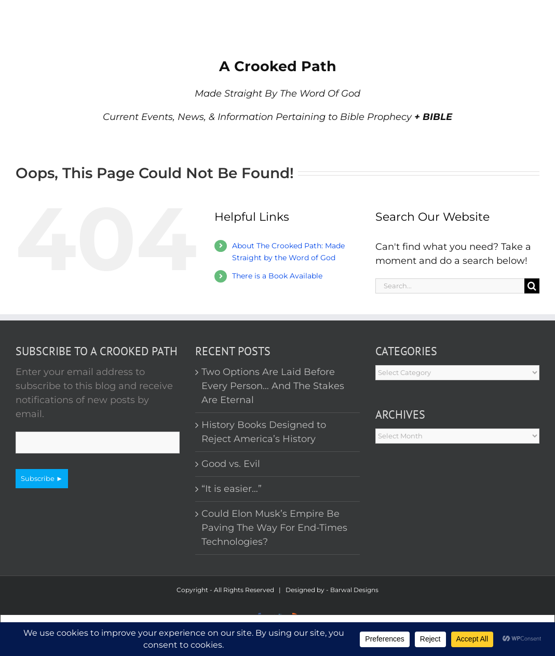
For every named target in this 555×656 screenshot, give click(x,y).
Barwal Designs (354, 590)
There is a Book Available (277, 275)
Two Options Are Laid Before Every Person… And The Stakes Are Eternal (272, 386)
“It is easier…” (231, 488)
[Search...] (449, 285)
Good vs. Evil (230, 464)
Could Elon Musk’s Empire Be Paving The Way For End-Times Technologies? (274, 527)
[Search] (531, 285)
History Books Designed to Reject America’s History (263, 432)
